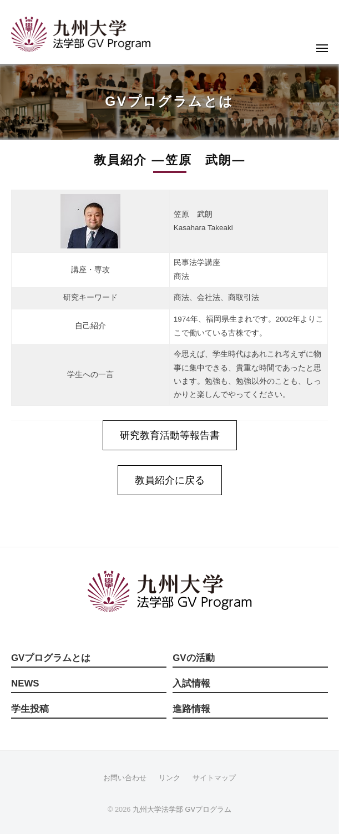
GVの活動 (193, 658)
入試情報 (191, 683)
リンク (169, 778)
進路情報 (191, 709)
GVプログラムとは (50, 658)
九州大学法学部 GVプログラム (182, 809)
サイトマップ (214, 778)
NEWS (25, 683)
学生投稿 (30, 709)
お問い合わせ (124, 778)
